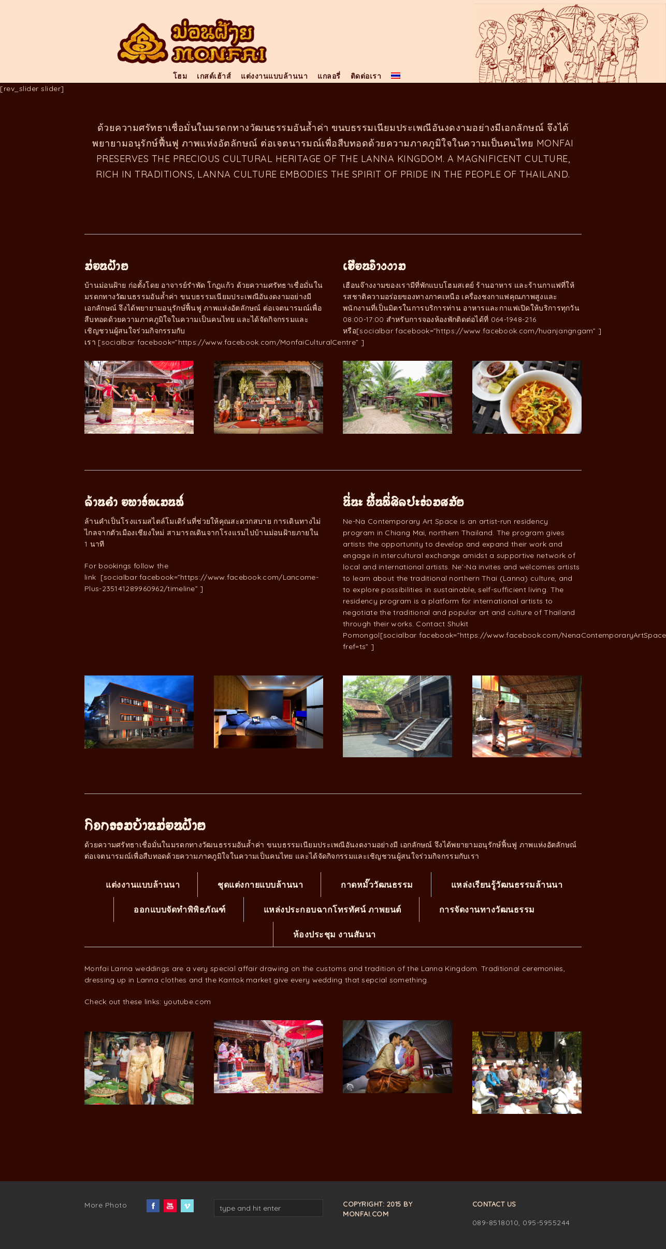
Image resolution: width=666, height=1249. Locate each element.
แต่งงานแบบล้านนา (274, 76)
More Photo (105, 1205)
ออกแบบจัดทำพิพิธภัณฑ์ (180, 909)
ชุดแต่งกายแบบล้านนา (260, 884)
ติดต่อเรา (366, 76)
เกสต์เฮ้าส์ (214, 76)
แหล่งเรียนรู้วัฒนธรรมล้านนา (507, 884)
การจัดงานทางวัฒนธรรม (487, 909)
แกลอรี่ (329, 76)
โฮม (180, 76)
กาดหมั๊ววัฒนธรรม (377, 884)
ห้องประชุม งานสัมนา (334, 934)
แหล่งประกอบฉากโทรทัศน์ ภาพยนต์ (332, 909)
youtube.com (187, 1001)
